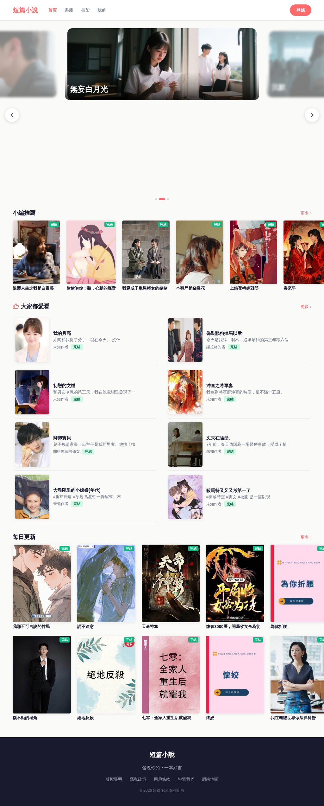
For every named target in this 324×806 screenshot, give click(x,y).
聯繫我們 (186, 779)
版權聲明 (114, 779)
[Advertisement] (162, 147)
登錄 (300, 10)
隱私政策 (138, 779)
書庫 (69, 10)
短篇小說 (25, 10)
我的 (101, 10)
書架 (85, 10)
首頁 (52, 10)
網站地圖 (210, 779)
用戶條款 (162, 779)
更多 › (306, 213)
